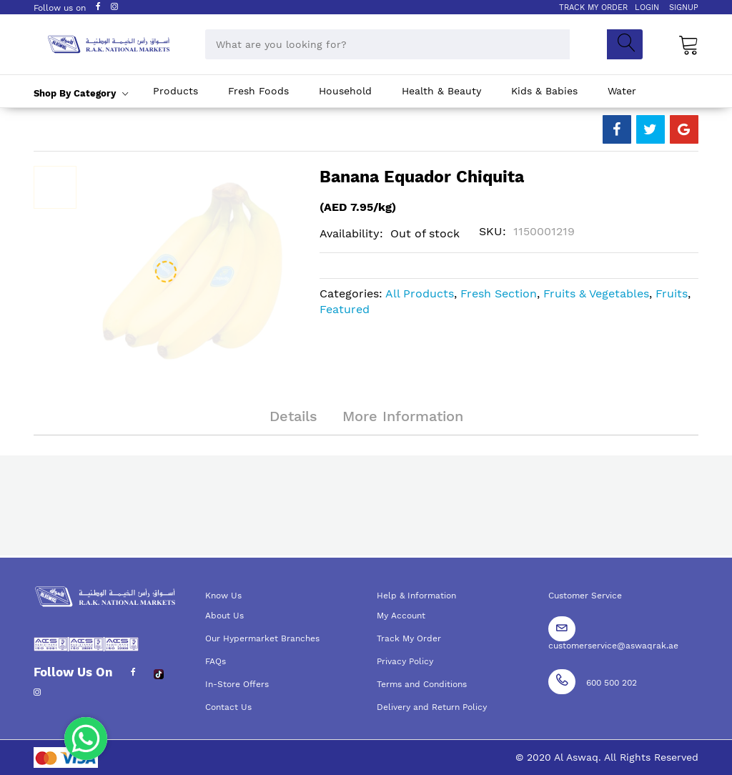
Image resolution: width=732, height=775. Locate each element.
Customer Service (585, 596)
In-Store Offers (237, 684)
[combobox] (387, 44)
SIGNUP (683, 7)
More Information (402, 416)
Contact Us (228, 707)
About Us (224, 616)
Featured (345, 309)
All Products (419, 293)
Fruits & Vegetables (596, 293)
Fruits (672, 293)
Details (293, 416)
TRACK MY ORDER (593, 7)
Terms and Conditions (422, 684)
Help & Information (416, 596)
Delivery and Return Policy (432, 707)
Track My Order (409, 638)
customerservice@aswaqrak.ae (613, 646)
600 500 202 (611, 683)
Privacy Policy (405, 661)
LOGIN (647, 7)
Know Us (223, 596)
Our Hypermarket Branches (262, 638)
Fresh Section (498, 293)
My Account (401, 616)
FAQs (215, 661)
